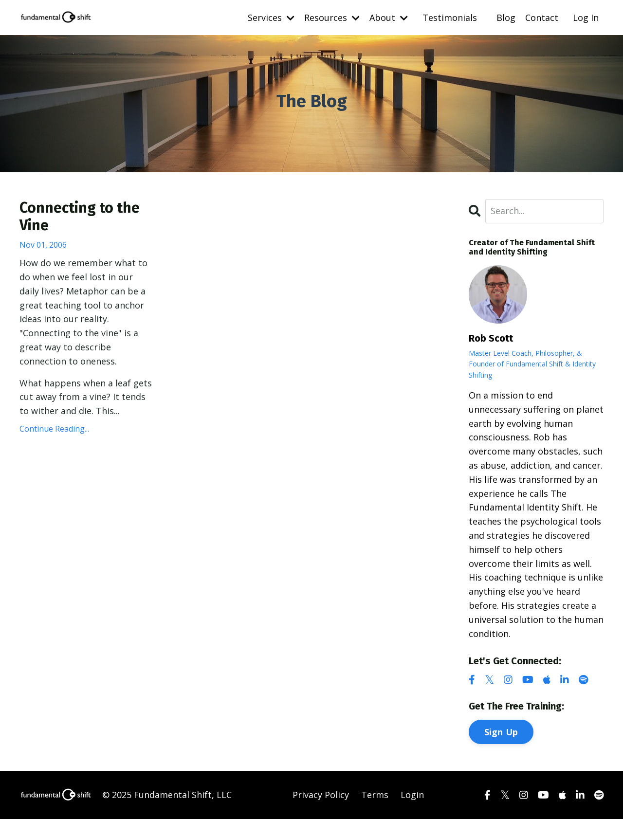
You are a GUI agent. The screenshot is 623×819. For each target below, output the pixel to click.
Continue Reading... (54, 428)
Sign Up (501, 732)
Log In (586, 17)
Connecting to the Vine (79, 216)
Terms (374, 795)
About (388, 17)
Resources (332, 17)
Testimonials (449, 17)
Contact (541, 17)
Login (412, 795)
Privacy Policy (321, 795)
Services (271, 17)
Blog (505, 17)
